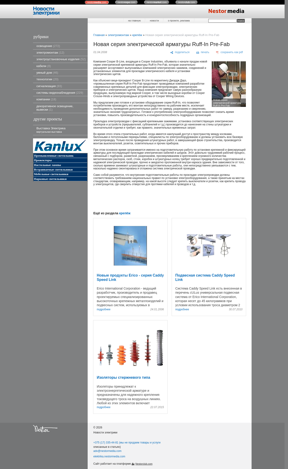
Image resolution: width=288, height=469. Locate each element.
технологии (47, 79)
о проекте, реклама (179, 20)
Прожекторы (43, 160)
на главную (134, 20)
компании (46, 99)
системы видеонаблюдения (59, 92)
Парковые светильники (50, 179)
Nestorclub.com (144, 463)
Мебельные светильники (51, 174)
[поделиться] (180, 52)
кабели (43, 66)
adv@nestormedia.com (107, 451)
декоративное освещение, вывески (54, 107)
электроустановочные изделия (61, 59)
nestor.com (96, 2)
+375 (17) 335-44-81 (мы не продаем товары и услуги (127, 442)
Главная (98, 35)
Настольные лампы (47, 165)
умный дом (47, 72)
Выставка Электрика (51, 130)
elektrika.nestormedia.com (109, 456)
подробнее (103, 309)
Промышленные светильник (54, 155)
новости (154, 20)
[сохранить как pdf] (229, 52)
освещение (48, 46)
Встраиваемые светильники (53, 169)
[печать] (202, 52)
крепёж (137, 35)
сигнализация (49, 86)
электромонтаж (50, 52)
